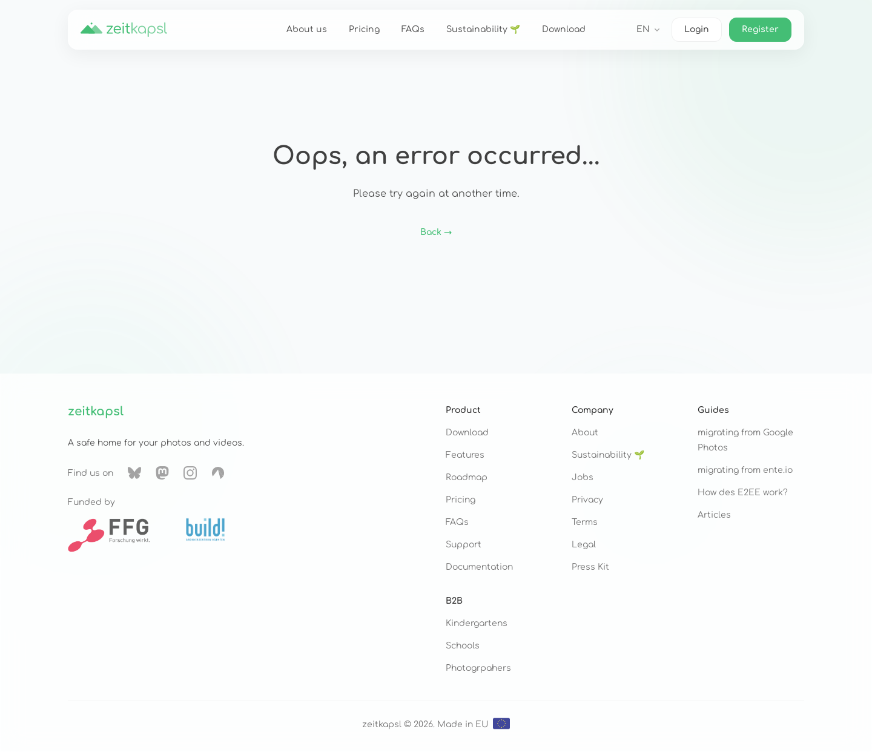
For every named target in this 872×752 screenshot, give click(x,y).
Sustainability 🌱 (483, 29)
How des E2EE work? (743, 492)
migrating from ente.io (745, 470)
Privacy (587, 499)
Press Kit (590, 567)
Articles (714, 514)
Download (564, 29)
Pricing (364, 29)
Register (760, 29)
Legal (584, 544)
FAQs (412, 29)
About (585, 432)
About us (306, 29)
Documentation (479, 567)
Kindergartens (476, 623)
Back (436, 232)
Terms (585, 522)
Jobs (582, 477)
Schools (463, 645)
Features (465, 455)
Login (696, 29)
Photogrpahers (478, 668)
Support (463, 544)
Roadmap (466, 477)
